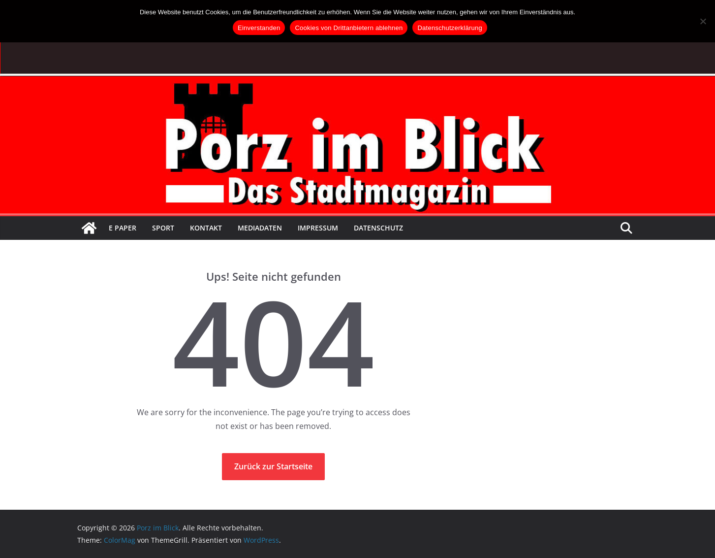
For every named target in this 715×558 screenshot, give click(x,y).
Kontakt (206, 227)
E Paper (122, 227)
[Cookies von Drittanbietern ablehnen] (703, 21)
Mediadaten (260, 227)
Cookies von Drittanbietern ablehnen (349, 28)
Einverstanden (259, 28)
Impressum (318, 227)
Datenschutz (378, 227)
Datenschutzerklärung (449, 28)
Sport (163, 227)
